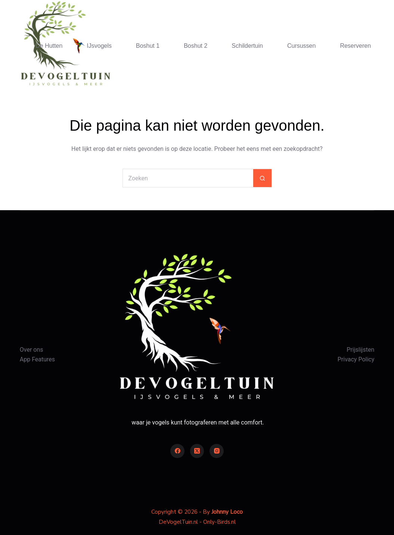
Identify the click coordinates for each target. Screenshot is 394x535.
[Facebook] (177, 451)
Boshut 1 (147, 46)
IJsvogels (99, 46)
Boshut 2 (195, 46)
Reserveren (355, 46)
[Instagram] (217, 451)
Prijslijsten (360, 349)
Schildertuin (247, 46)
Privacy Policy (356, 359)
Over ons (31, 349)
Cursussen (301, 46)
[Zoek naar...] (187, 178)
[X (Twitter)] (197, 451)
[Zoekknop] (262, 178)
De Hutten (48, 46)
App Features (37, 359)
